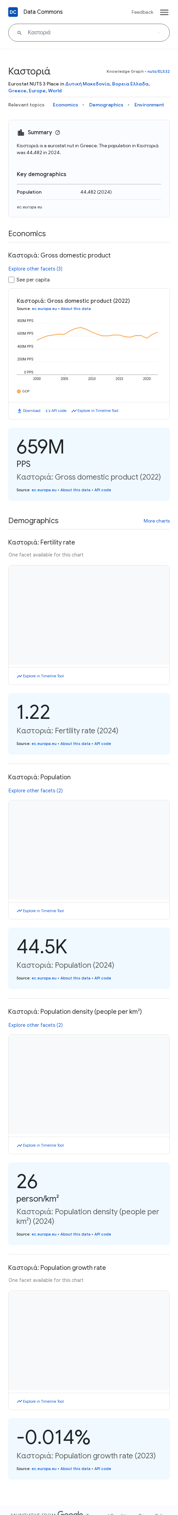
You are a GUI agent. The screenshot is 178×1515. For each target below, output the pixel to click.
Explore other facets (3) (35, 269)
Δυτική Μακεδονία (87, 84)
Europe (37, 91)
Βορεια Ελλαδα (130, 84)
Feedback (142, 12)
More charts (157, 521)
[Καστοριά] (89, 32)
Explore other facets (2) (36, 791)
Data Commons (43, 12)
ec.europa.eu (29, 206)
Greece (17, 91)
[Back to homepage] (13, 12)
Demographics (106, 105)
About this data (76, 308)
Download (31, 410)
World (55, 91)
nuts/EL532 (158, 71)
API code (59, 410)
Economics (65, 105)
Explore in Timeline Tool (98, 410)
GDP (25, 391)
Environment (149, 105)
